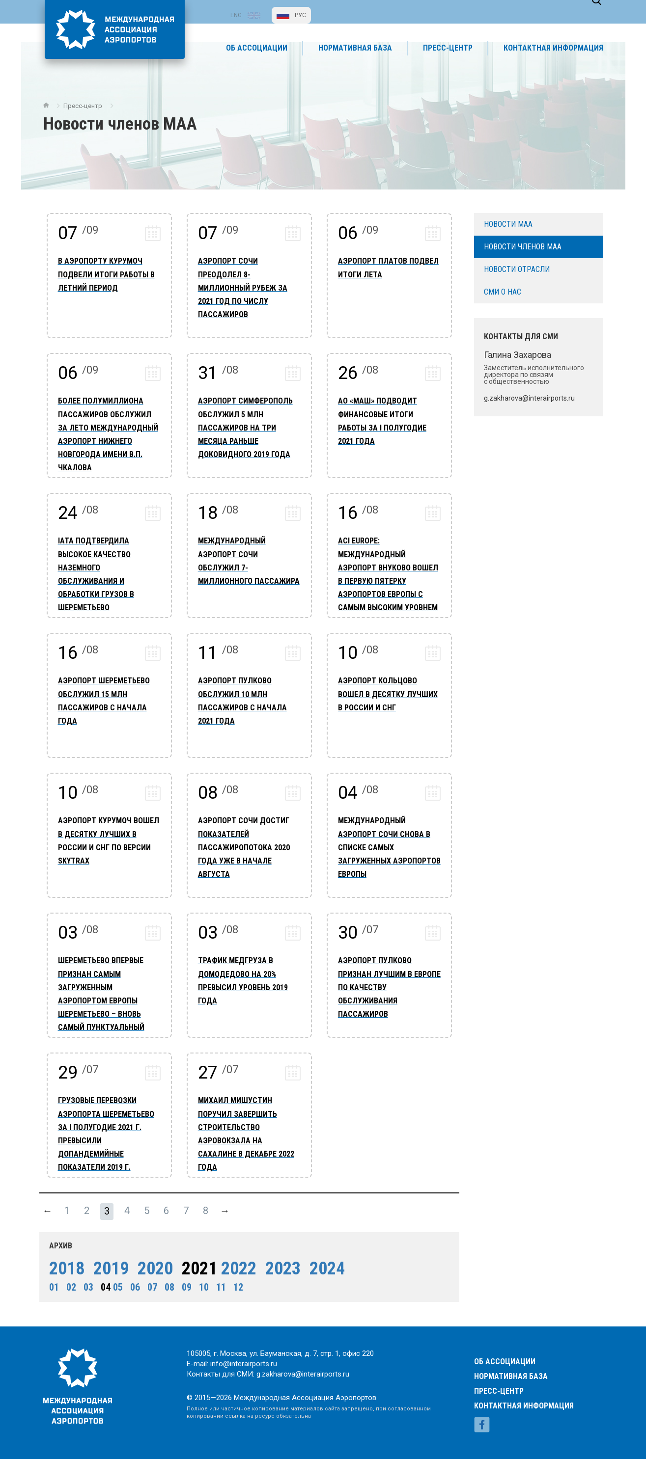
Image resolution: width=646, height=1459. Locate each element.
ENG (236, 15)
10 (200, 1283)
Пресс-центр (91, 124)
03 (85, 1283)
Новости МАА (508, 219)
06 (132, 1283)
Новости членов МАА (523, 242)
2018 (63, 1264)
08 (166, 1283)
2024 (323, 1264)
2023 (279, 1264)
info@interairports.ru (246, 1362)
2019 (107, 1264)
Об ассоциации (504, 1348)
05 (114, 1283)
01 (51, 1283)
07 (149, 1283)
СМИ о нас (502, 287)
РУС (300, 15)
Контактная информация (524, 1393)
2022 (235, 1264)
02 (68, 1283)
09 (183, 1283)
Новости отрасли (517, 265)
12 (235, 1283)
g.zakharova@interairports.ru (309, 1373)
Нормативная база (511, 1363)
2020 (151, 1264)
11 (218, 1283)
